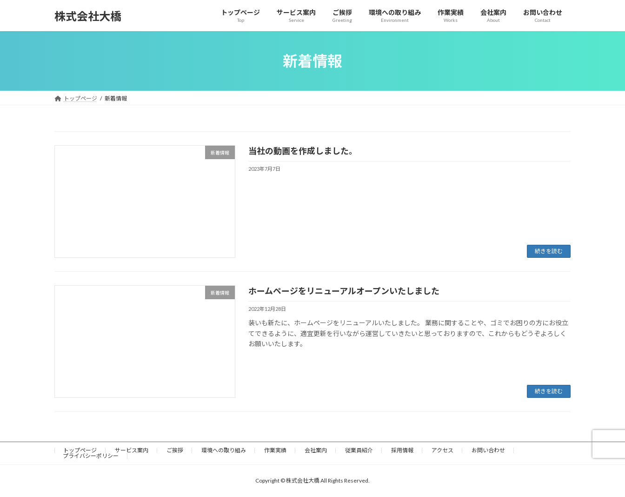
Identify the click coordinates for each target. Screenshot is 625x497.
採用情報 (402, 450)
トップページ (80, 450)
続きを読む (549, 251)
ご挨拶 (174, 450)
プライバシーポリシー (91, 455)
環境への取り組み (223, 450)
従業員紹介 (359, 450)
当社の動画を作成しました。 (302, 151)
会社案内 (316, 450)
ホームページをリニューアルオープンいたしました (343, 291)
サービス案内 (131, 450)
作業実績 (275, 450)
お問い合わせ (488, 450)
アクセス (442, 450)
